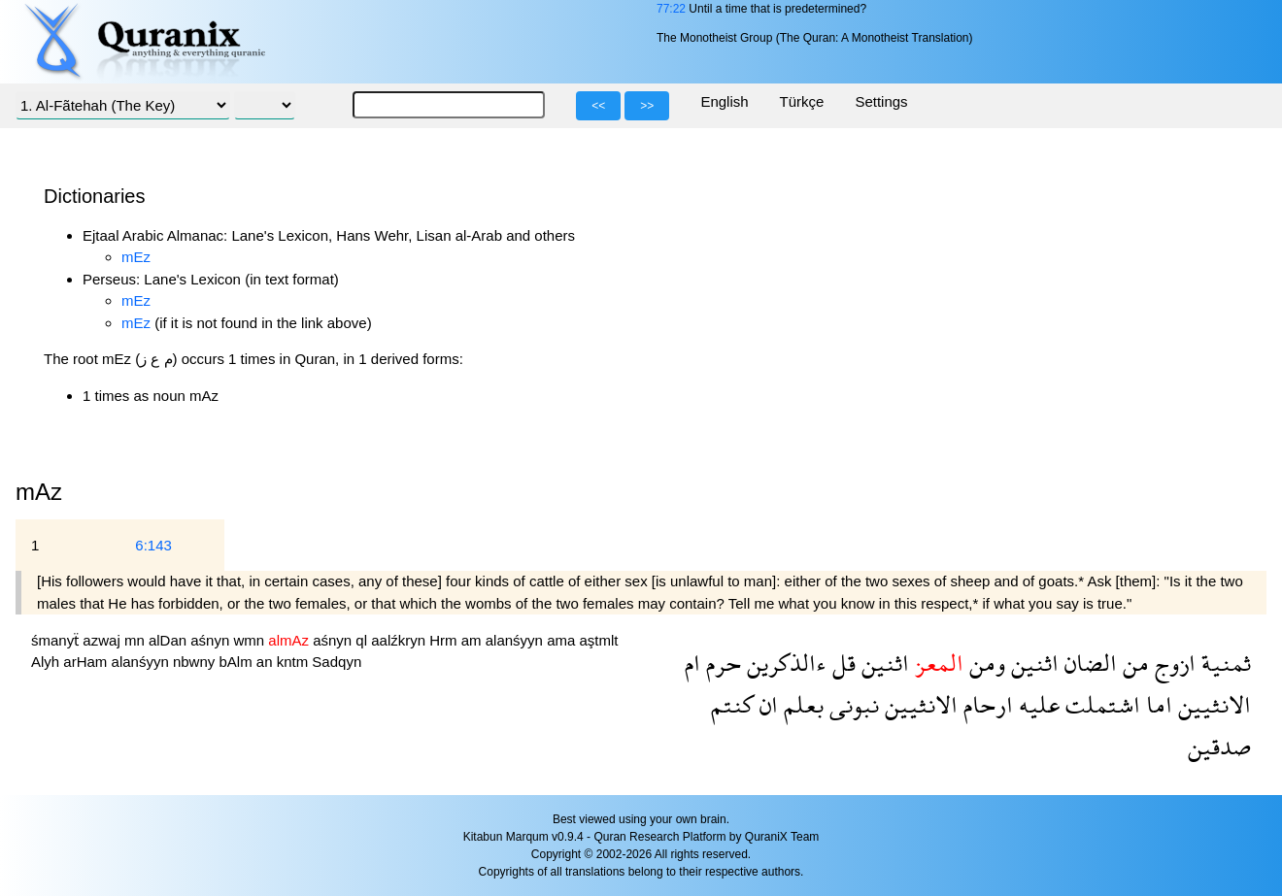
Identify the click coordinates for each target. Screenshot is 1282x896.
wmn (250, 640)
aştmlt (598, 640)
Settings (881, 101)
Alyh (47, 661)
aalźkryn (400, 640)
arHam (87, 661)
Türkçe (802, 101)
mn (136, 640)
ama (563, 640)
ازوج (1172, 662)
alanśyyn (516, 640)
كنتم (732, 704)
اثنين (1032, 662)
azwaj (103, 640)
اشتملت (1100, 704)
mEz (136, 257)
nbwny (196, 661)
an (266, 661)
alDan (169, 640)
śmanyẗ (57, 640)
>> (647, 106)
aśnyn (211, 640)
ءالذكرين (784, 662)
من (1133, 662)
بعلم (801, 704)
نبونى (851, 704)
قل (841, 662)
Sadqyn (336, 661)
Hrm (445, 640)
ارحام (985, 704)
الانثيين (1211, 704)
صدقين (1219, 746)
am (473, 640)
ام (692, 662)
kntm (295, 661)
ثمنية (1223, 662)
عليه (1036, 704)
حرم (720, 662)
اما (1156, 704)
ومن (984, 662)
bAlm (237, 661)
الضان (1088, 662)
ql (363, 640)
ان (766, 704)
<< (598, 106)
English (724, 101)
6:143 (153, 545)
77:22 (671, 9)
